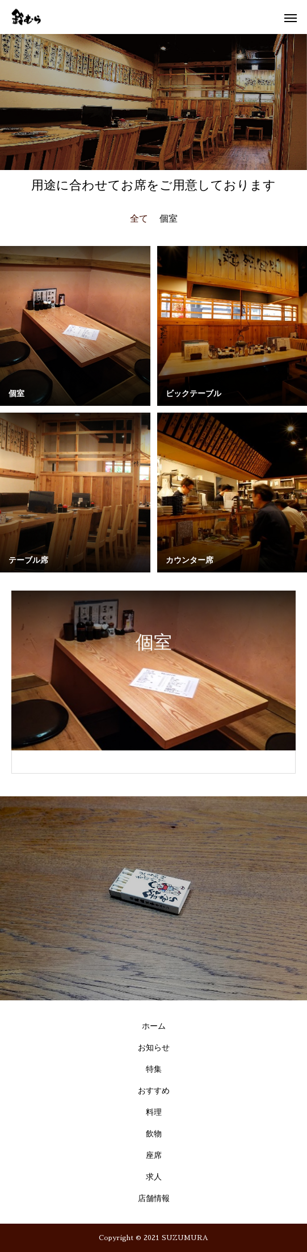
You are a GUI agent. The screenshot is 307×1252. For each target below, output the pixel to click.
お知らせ (154, 1047)
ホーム (154, 1026)
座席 (154, 1155)
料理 (154, 1112)
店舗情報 (154, 1198)
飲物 (154, 1134)
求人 (154, 1177)
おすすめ (154, 1091)
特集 (154, 1069)
